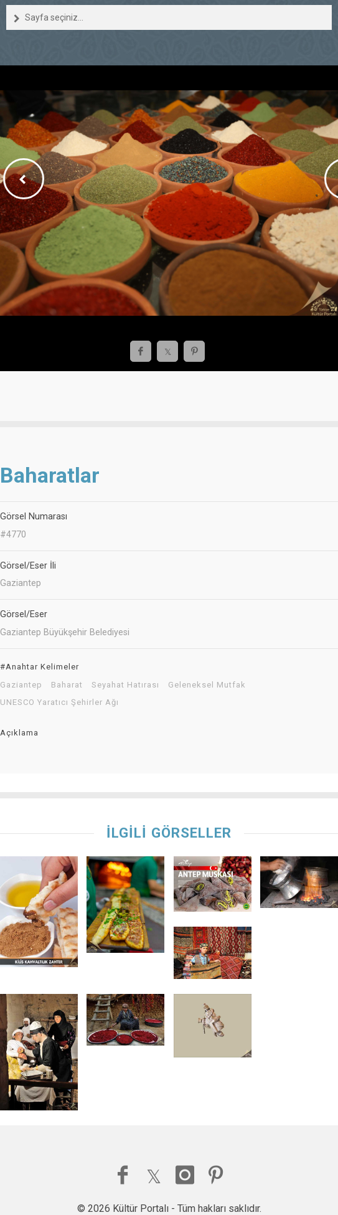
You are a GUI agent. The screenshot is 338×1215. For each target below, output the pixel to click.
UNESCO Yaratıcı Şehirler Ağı (59, 702)
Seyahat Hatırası (125, 685)
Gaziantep (21, 685)
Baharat (67, 685)
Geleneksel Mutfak (207, 685)
